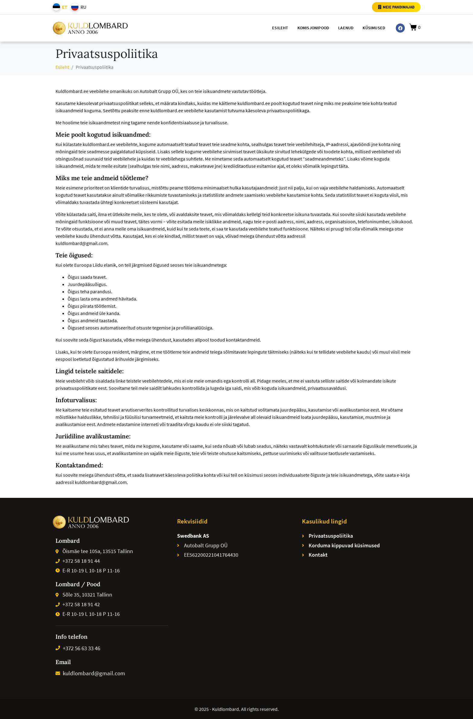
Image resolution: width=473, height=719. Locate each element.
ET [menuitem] (64, 7)
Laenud (346, 27)
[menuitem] (59, 7)
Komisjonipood (313, 27)
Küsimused (374, 27)
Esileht (280, 27)
